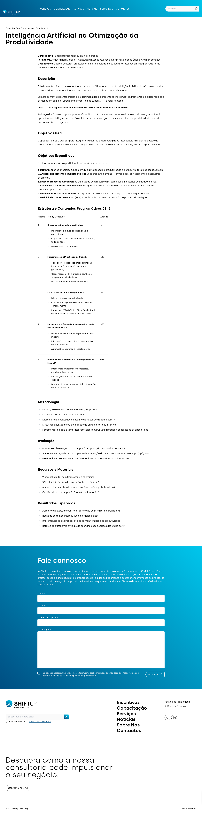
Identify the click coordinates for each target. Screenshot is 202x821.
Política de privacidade (40, 721)
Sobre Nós (106, 8)
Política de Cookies (175, 706)
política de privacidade (84, 676)
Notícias (92, 8)
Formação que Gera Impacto (35, 28)
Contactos (123, 8)
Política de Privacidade (177, 701)
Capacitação (62, 8)
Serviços (78, 8)
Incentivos (44, 8)
